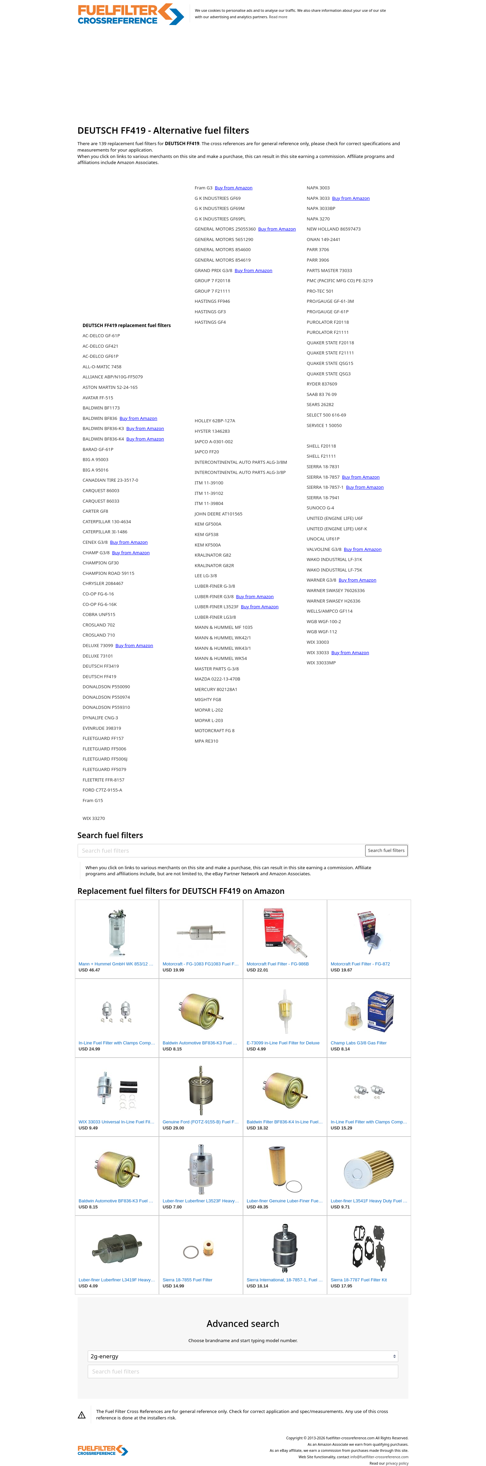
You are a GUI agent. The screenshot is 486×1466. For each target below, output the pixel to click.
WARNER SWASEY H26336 (333, 601)
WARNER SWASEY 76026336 (336, 590)
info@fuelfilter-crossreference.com (379, 1457)
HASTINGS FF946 (212, 301)
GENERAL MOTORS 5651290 (224, 239)
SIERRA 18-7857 (324, 477)
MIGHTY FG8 (208, 699)
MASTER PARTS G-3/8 (217, 669)
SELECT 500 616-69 (326, 415)
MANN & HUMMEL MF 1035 (224, 627)
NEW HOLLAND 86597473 (334, 229)
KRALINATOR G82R (214, 565)
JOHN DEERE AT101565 (219, 514)
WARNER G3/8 (322, 580)
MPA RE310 (206, 741)
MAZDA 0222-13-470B (217, 679)
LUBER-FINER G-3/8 (215, 586)
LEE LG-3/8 (206, 575)
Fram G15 (93, 800)
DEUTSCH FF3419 (101, 666)
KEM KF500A (208, 545)
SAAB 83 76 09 (322, 394)
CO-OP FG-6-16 (98, 594)
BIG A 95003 (95, 459)
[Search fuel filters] (221, 851)
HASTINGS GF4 (210, 322)
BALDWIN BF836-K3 (104, 428)
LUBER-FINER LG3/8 (215, 617)
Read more (278, 17)
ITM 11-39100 (209, 483)
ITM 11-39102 (209, 493)
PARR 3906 (318, 260)
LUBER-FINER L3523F (217, 607)
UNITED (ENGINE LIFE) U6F (335, 518)
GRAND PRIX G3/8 (214, 270)
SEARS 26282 (320, 404)
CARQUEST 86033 (101, 501)
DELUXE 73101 (98, 656)
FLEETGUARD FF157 (103, 738)
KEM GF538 (207, 534)
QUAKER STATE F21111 (330, 353)
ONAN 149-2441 (324, 239)
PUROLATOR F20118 (328, 322)
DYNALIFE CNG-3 (100, 718)
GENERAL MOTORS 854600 (223, 249)
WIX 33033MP (321, 663)
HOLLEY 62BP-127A (215, 421)
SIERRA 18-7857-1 (326, 487)
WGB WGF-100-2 (324, 621)
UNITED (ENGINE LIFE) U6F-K (337, 529)
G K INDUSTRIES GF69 (218, 198)
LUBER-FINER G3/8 (215, 596)
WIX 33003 (318, 642)
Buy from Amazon (138, 418)
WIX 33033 (318, 652)
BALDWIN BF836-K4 (104, 439)
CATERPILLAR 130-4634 (107, 521)
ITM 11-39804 (209, 503)
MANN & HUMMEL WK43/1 (223, 648)
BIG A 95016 (95, 470)
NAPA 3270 (318, 219)
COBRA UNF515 (99, 614)
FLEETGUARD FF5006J (105, 759)
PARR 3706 (318, 249)
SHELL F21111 (321, 456)
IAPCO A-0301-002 (214, 441)
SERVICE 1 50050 (324, 425)
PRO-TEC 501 (320, 291)
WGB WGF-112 (322, 632)
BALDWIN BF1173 (101, 408)
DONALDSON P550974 (106, 697)
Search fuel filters (386, 850)
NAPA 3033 (319, 198)
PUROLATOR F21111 (328, 332)
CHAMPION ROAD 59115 (108, 573)
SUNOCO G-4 (320, 508)
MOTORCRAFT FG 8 (215, 730)
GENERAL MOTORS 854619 (223, 260)
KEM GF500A (208, 524)
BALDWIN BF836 (100, 418)
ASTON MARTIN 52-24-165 (110, 387)
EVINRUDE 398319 (102, 728)
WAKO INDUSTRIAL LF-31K (334, 559)
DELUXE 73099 (98, 645)
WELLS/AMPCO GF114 (330, 611)
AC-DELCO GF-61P (101, 335)
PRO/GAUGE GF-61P (328, 312)
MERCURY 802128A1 (216, 689)
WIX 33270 (94, 818)
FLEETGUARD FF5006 (104, 749)
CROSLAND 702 (99, 625)
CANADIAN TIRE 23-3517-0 (110, 480)
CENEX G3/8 (96, 542)
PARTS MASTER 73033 (329, 270)
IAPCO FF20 (207, 452)
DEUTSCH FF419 (99, 676)
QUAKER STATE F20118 (330, 343)
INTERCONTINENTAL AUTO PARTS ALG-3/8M (241, 462)
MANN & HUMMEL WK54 (221, 658)
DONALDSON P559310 (106, 707)
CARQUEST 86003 (101, 490)
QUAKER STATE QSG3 (329, 374)
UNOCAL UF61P (323, 539)
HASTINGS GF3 (210, 312)
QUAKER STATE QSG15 (330, 363)
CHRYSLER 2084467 (103, 583)
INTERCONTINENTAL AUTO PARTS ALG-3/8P (240, 472)
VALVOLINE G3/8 (325, 549)
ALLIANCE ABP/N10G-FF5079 (113, 377)
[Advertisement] (243, 75)
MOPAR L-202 (209, 710)
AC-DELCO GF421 (100, 346)
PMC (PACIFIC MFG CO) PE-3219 (340, 280)
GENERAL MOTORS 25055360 (226, 229)
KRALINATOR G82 (213, 555)
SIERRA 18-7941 (323, 498)
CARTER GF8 (95, 511)
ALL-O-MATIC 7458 (102, 367)
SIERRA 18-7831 (323, 466)
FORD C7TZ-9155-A (102, 790)
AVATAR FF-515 (98, 398)
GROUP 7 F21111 (213, 291)
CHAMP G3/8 (97, 553)
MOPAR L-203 (209, 720)
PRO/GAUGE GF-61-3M (330, 301)
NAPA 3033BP (321, 208)
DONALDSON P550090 (106, 687)
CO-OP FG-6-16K (100, 604)
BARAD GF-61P (98, 449)
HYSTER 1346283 (212, 431)
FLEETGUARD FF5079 (104, 769)
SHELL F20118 (321, 446)
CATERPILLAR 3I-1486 (105, 532)
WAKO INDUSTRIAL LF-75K (334, 570)
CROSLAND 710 (99, 635)
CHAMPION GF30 (101, 563)
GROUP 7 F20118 (213, 280)
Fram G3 (204, 188)
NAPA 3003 (318, 188)
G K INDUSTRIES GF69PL (220, 219)
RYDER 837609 (322, 384)
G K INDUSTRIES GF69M (220, 208)
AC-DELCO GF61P (101, 356)
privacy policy (397, 1463)
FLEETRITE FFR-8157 (104, 780)
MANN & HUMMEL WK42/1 (223, 638)
